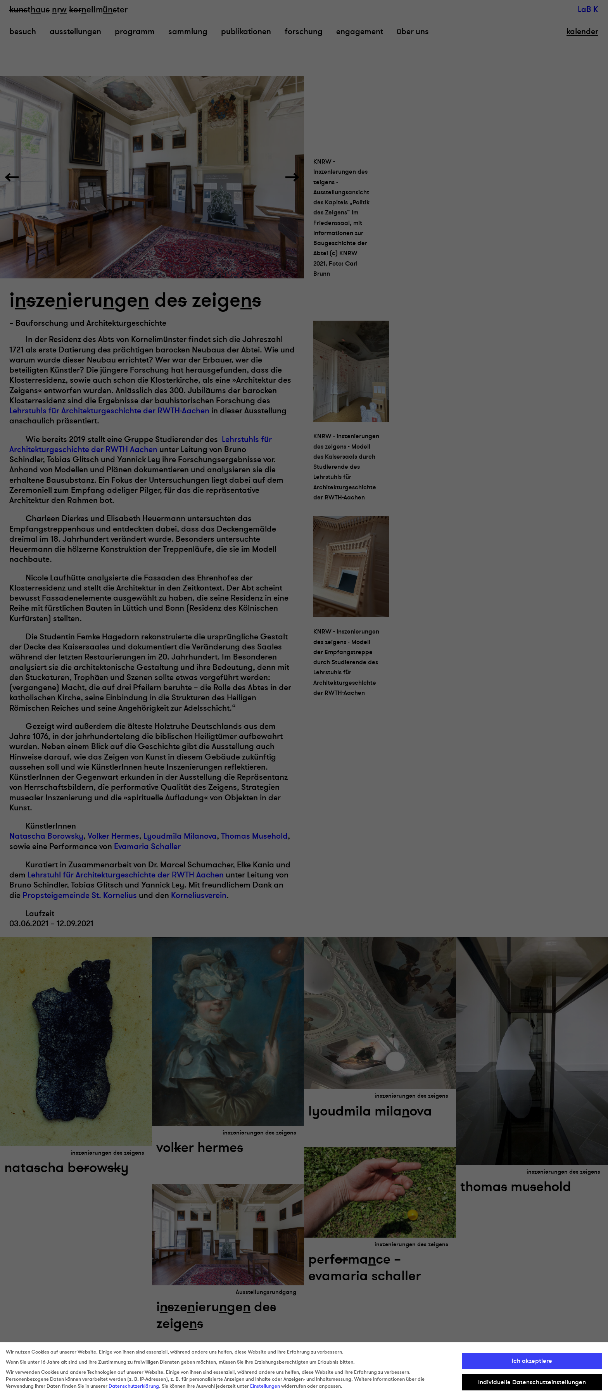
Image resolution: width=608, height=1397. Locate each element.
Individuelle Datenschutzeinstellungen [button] (532, 1382)
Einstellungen (265, 1386)
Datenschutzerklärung (134, 1386)
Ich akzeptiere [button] (532, 1361)
